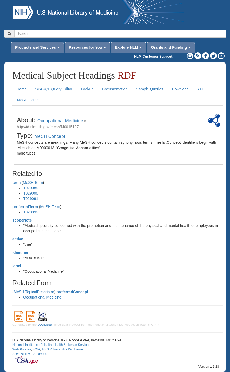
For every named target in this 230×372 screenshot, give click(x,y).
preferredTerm (25, 207)
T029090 (30, 193)
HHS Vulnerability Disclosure (62, 349)
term (16, 182)
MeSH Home (28, 100)
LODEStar (45, 324)
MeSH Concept (49, 136)
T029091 (30, 198)
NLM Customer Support (153, 56)
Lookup (87, 89)
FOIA (36, 349)
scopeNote (22, 220)
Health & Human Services (71, 345)
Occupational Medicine (60, 120)
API (200, 89)
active (17, 239)
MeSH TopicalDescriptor (34, 292)
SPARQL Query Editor (53, 89)
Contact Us (39, 354)
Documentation (114, 89)
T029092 (30, 212)
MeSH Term (33, 182)
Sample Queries (149, 89)
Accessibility (21, 354)
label (16, 266)
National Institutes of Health (32, 345)
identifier (20, 252)
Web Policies (21, 349)
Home (21, 89)
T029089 (30, 188)
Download (180, 89)
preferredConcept (72, 292)
